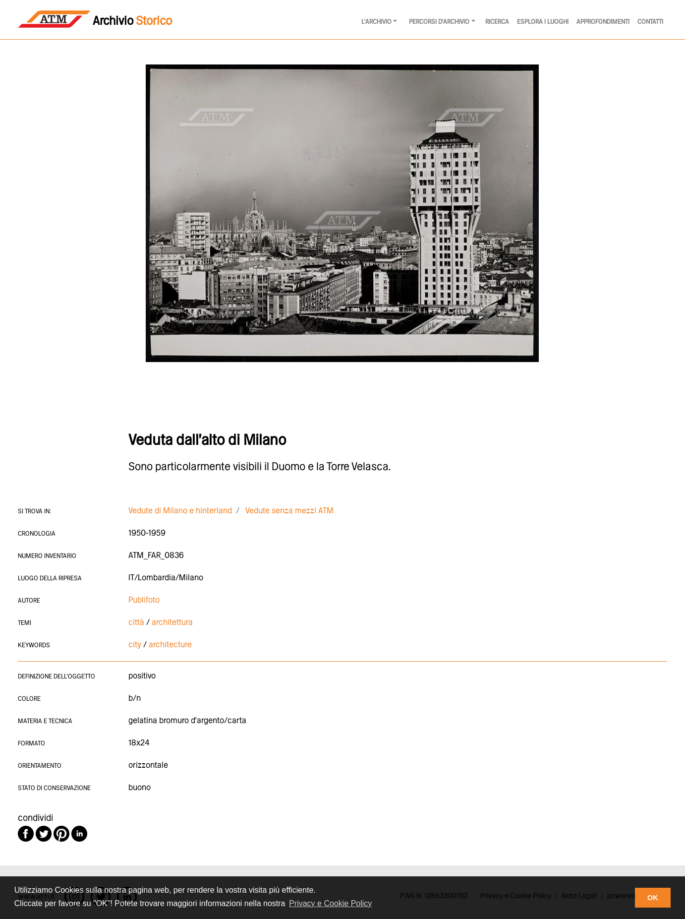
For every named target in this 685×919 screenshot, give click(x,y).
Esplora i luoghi (543, 22)
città (136, 622)
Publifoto (144, 600)
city (134, 645)
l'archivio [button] (376, 22)
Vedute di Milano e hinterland (180, 511)
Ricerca (497, 22)
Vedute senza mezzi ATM (289, 511)
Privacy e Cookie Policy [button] (330, 903)
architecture (170, 645)
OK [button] (652, 898)
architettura (172, 622)
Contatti (650, 22)
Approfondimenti (602, 22)
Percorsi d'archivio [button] (439, 22)
